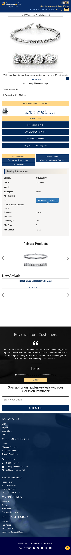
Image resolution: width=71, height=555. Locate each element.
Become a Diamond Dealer (13, 532)
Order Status (7, 431)
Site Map (5, 521)
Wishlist (33, 10)
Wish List (5, 434)
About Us (6, 501)
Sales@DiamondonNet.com (17, 466)
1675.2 (39, 287)
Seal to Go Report (9, 489)
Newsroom (6, 509)
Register (5, 427)
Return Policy (7, 482)
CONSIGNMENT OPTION (35, 132)
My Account (42, 10)
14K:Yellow (41, 200)
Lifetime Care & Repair (11, 492)
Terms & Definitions (10, 454)
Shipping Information (10, 450)
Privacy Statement (9, 485)
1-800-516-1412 (12, 463)
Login (51, 10)
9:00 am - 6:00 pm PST (15, 470)
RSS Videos (6, 525)
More (35, 380)
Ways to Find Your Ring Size (35, 145)
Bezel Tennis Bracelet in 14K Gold (35, 281)
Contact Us (6, 443)
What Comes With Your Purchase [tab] (52, 160)
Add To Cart (35, 119)
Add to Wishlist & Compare (35, 103)
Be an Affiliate (7, 528)
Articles (5, 505)
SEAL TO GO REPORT (35, 125)
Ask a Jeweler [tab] (19, 164)
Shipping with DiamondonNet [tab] (19, 160)
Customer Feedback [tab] (52, 156)
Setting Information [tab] (19, 156)
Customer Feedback (10, 512)
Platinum (53, 200)
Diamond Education (10, 447)
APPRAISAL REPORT (35, 139)
